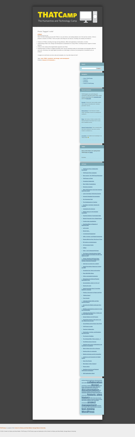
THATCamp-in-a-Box (88, 326)
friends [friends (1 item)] (92, 391)
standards (50, 58)
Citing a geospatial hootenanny (90, 276)
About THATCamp (87, 78)
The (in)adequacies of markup (90, 202)
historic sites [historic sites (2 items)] (94, 394)
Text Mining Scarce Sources (89, 341)
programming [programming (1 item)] (84, 402)
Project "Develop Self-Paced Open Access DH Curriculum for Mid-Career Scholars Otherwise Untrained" (90, 260)
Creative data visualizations (89, 221)
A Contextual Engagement (89, 233)
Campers (85, 80)
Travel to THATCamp (88, 83)
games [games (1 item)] (95, 391)
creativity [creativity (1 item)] (89, 385)
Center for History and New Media (23, 428)
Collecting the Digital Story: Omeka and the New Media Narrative (92, 313)
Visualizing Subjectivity (88, 181)
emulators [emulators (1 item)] (88, 391)
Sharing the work (87, 285)
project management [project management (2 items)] (89, 403)
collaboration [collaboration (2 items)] (94, 382)
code (42, 58)
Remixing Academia (87, 186)
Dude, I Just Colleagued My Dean (91, 250)
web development (64, 58)
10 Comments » (51, 60)
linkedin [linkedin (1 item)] (99, 397)
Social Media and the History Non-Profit (92, 323)
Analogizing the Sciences (89, 209)
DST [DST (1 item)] (100, 390)
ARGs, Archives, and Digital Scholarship (92, 236)
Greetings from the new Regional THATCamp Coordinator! (90, 370)
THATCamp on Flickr (88, 178)
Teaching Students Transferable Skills (92, 215)
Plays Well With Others (88, 273)
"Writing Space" (87, 295)
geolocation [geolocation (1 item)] (84, 392)
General (44, 60)
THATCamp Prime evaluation (90, 172)
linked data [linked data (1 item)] (95, 397)
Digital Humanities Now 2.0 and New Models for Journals (91, 289)
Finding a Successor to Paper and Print (92, 292)
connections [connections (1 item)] (84, 385)
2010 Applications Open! (89, 373)
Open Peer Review (87, 361)
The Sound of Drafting (88, 336)
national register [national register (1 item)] (98, 399)
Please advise (86, 366)
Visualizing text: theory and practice (91, 270)
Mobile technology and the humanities (92, 354)
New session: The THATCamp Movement (92, 175)
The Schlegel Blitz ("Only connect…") (92, 339)
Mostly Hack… (86, 231)
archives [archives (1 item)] (83, 380)
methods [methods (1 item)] (89, 399)
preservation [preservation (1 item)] (96, 400)
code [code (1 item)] (83, 382)
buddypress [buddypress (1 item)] (91, 380)
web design (56, 58)
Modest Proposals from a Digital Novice (92, 218)
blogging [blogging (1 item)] (87, 380)
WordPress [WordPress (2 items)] (88, 411)
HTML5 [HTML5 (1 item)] (91, 397)
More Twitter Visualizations (89, 184)
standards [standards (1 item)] (99, 406)
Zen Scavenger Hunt (88, 199)
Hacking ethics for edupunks (90, 351)
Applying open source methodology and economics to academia (92, 345)
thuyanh (83, 102)
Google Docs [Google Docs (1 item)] (89, 392)
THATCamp (3, 428)
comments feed (97, 97)
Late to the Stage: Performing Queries (92, 193)
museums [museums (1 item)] (93, 399)
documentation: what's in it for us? (91, 283)
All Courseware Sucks (88, 245)
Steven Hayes (85, 110)
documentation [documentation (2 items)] (90, 389)
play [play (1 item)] (92, 400)
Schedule (85, 81)
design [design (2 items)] (95, 385)
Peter (83, 119)
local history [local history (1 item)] (84, 399)
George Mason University (38, 428)
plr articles (84, 135)
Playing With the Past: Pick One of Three (92, 239)
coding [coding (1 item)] (85, 382)
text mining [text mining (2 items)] (88, 408)
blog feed (88, 98)
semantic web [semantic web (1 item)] (87, 406)
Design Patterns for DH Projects (90, 317)
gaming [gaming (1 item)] (98, 391)
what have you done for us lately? (91, 263)
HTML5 (40, 34)
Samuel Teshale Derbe (87, 127)
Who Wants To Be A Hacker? (89, 363)
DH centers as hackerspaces (90, 242)
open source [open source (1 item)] (84, 400)
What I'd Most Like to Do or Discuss (91, 348)
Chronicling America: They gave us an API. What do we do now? (91, 320)
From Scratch (86, 298)
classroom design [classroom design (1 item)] (98, 380)
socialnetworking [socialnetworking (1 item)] (93, 406)
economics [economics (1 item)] (84, 391)
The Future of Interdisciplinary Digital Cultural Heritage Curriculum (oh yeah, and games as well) (92, 254)
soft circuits (86, 228)
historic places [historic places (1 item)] (95, 392)
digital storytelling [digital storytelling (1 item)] (89, 386)
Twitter (91, 152)
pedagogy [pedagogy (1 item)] (89, 400)
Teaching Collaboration (88, 329)
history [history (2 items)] (86, 397)
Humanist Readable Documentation (91, 196)
